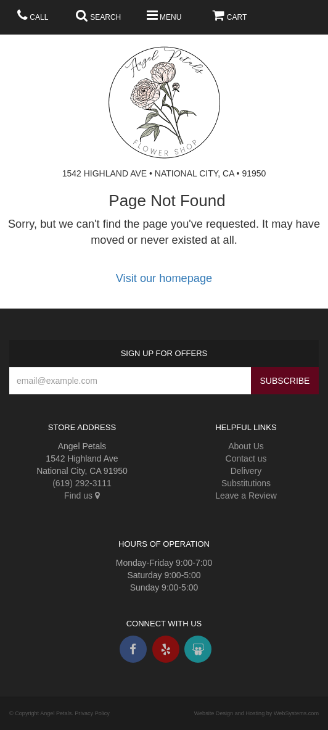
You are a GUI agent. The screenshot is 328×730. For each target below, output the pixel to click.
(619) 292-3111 (82, 483)
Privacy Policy (92, 713)
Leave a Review (246, 495)
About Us (246, 446)
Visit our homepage (164, 278)
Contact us (246, 458)
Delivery (246, 471)
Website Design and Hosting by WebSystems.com (256, 713)
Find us (82, 495)
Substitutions (246, 483)
